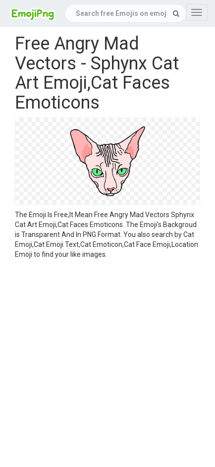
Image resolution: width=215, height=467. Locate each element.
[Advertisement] (100, 364)
